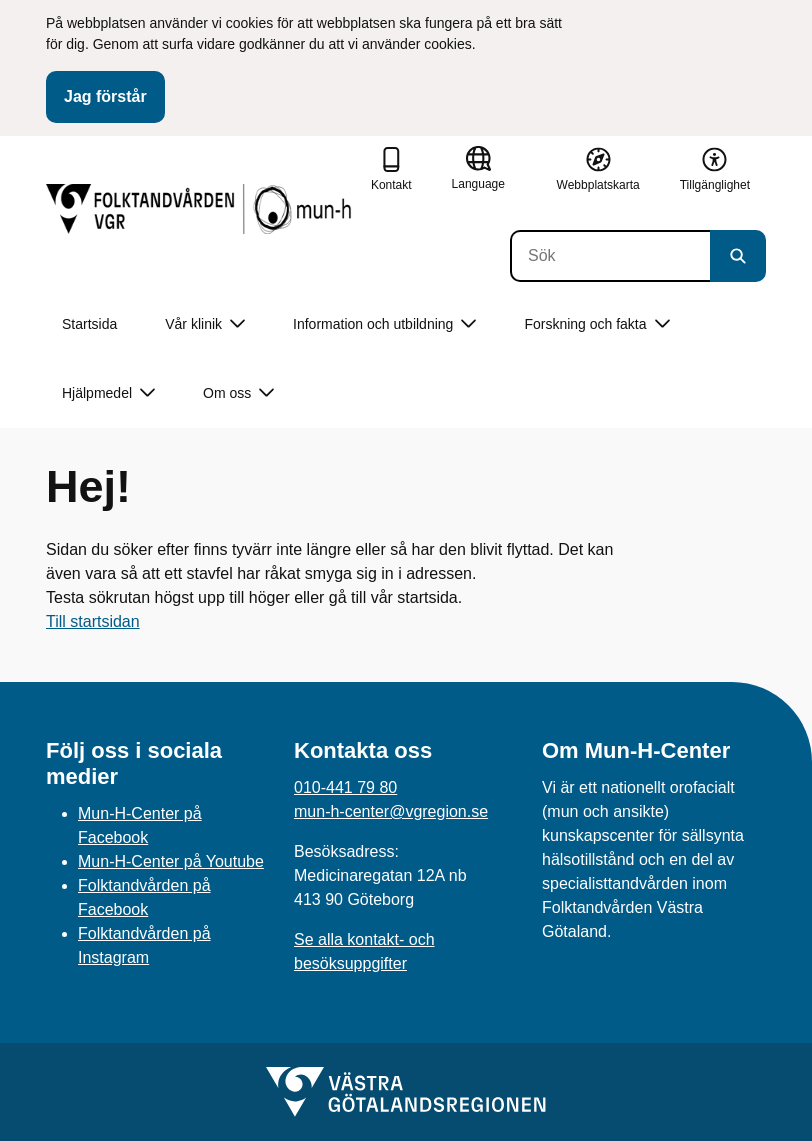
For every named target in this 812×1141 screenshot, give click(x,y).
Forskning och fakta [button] (596, 324)
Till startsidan (93, 621)
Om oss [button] (238, 393)
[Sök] (610, 256)
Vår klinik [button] (205, 324)
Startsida (89, 324)
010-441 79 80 (345, 787)
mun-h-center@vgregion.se (391, 811)
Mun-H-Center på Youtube (171, 861)
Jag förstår (105, 96)
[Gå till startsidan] (200, 209)
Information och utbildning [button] (384, 324)
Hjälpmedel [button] (108, 393)
